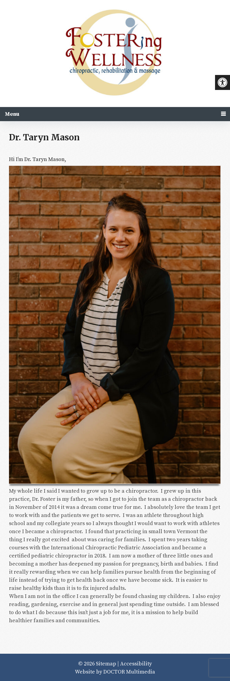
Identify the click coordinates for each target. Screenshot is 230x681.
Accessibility (136, 663)
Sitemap (106, 663)
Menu (12, 114)
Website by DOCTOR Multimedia (115, 671)
